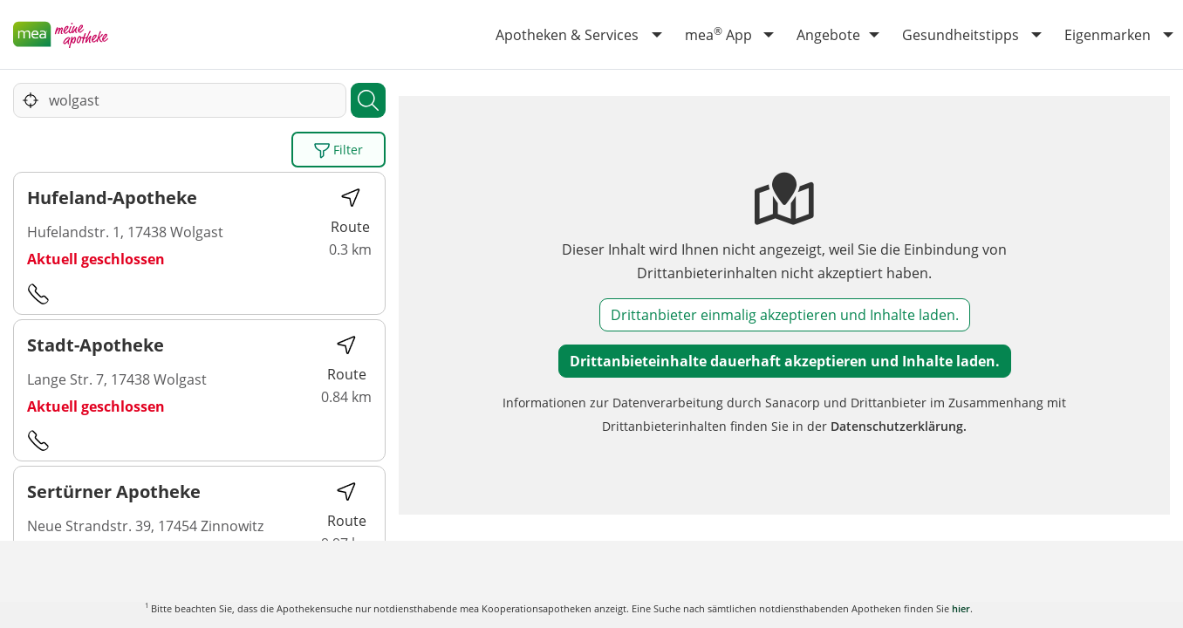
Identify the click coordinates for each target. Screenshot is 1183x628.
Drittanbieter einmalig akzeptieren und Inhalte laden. (785, 314)
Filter (338, 150)
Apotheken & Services (567, 34)
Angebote (828, 34)
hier (961, 608)
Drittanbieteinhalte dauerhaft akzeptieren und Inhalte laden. (785, 361)
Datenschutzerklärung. (899, 426)
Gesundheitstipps (960, 34)
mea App (718, 34)
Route (350, 211)
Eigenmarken (1107, 34)
